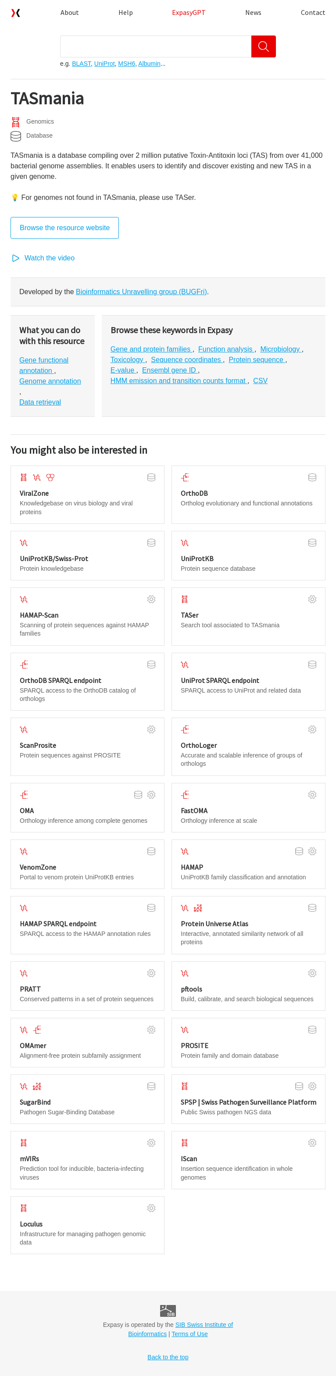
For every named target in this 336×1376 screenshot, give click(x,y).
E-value (123, 370)
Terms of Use (189, 1333)
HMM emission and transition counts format (179, 380)
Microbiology (280, 349)
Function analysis (226, 349)
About (70, 12)
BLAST (81, 63)
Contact (313, 12)
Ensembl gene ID (170, 370)
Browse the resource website (65, 227)
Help (125, 12)
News (253, 12)
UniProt (104, 63)
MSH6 (126, 63)
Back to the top (167, 1357)
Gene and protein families (152, 349)
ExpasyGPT (189, 12)
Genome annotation (50, 381)
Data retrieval (40, 402)
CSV (260, 380)
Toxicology (128, 359)
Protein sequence (257, 359)
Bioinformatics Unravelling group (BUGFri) (141, 291)
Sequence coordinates (187, 359)
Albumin (149, 63)
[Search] (263, 46)
